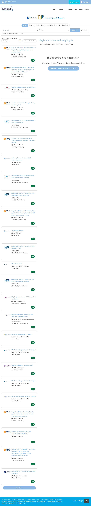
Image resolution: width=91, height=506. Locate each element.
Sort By (5, 41)
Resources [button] (84, 9)
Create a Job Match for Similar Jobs (63, 68)
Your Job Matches (51, 25)
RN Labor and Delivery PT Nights (21, 334)
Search (25, 25)
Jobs (61, 9)
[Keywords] (19, 30)
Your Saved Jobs (63, 25)
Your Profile (71, 9)
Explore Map (40, 25)
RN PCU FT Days (16, 264)
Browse (31, 25)
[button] (84, 30)
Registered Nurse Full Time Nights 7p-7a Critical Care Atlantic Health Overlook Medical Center (22, 414)
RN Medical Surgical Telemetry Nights (23, 350)
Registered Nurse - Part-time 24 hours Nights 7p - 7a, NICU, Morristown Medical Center (23, 50)
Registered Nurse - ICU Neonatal (22, 365)
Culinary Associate (17, 230)
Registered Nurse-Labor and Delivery (23, 87)
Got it (86, 501)
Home (54, 9)
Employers (85, 2)
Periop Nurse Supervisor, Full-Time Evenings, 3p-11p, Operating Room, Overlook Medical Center (22, 70)
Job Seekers (74, 2)
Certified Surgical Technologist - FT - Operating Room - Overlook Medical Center (23, 140)
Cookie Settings (78, 501)
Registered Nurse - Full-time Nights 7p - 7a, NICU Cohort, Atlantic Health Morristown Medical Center (23, 213)
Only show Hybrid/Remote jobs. (13, 33)
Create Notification (29, 41)
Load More (19, 488)
